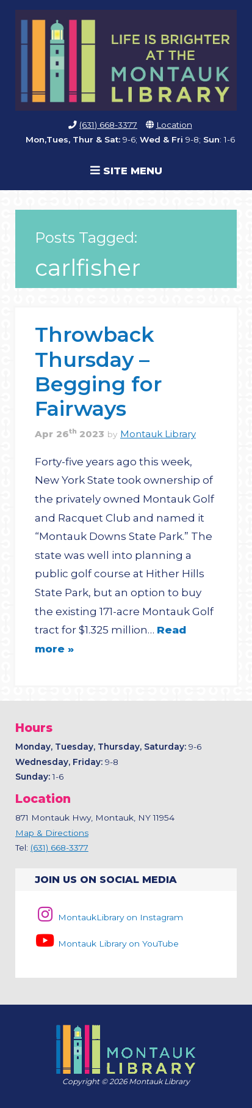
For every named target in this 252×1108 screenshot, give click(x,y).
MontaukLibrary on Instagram (109, 917)
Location (174, 125)
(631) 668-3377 (108, 125)
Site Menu (126, 170)
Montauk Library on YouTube (107, 943)
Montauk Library (158, 434)
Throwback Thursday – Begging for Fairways (98, 371)
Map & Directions (51, 833)
